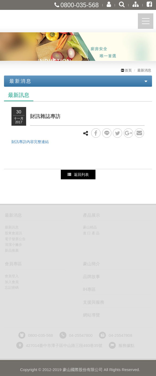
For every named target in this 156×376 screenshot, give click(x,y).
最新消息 (144, 70)
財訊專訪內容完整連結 (30, 142)
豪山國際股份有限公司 (33, 22)
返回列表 (78, 174)
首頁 (126, 70)
